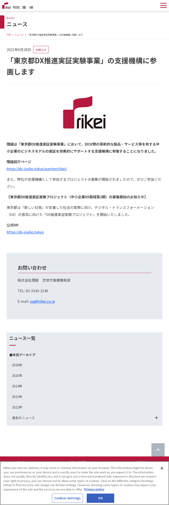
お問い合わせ (22, 462)
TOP (9, 34)
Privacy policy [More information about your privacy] (94, 492)
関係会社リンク (146, 462)
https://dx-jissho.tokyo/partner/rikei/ (37, 168)
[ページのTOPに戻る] (158, 449)
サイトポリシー (58, 462)
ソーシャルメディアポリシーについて (113, 462)
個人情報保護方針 (80, 462)
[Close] (162, 472)
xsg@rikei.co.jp (42, 301)
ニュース (19, 34)
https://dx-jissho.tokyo (25, 232)
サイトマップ (39, 462)
